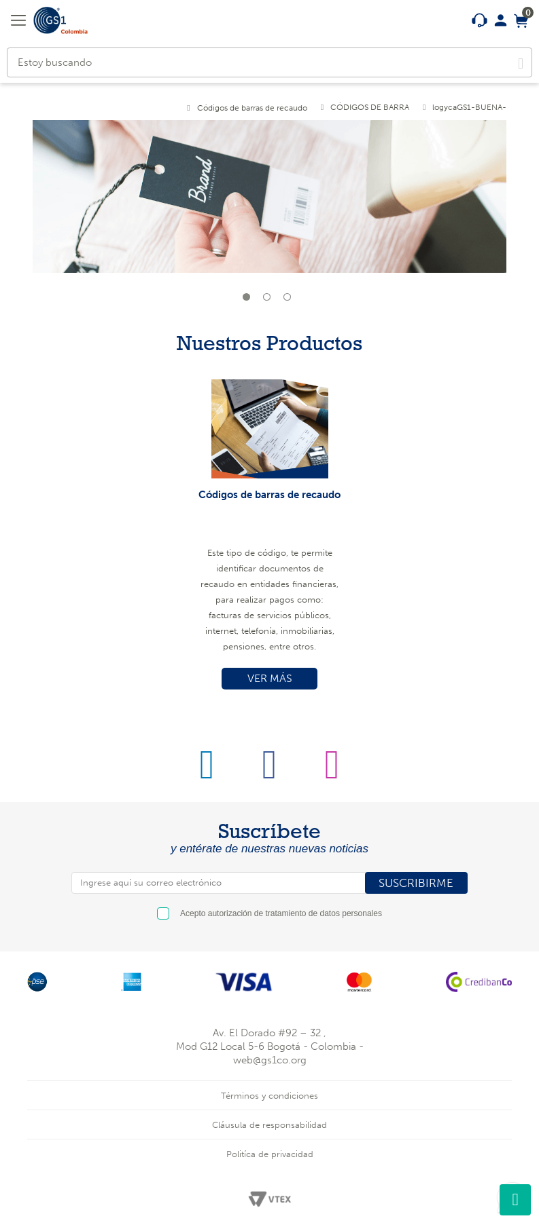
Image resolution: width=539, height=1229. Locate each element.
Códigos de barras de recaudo (252, 108)
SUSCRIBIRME (416, 883)
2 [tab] (270, 300)
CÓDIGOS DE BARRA (369, 107)
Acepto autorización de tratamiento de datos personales (281, 913)
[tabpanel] (270, 205)
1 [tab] (249, 300)
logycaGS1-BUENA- (469, 107)
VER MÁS (269, 678)
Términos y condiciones (269, 1096)
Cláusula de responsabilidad (269, 1125)
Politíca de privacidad (269, 1154)
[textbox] (269, 62)
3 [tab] (290, 300)
